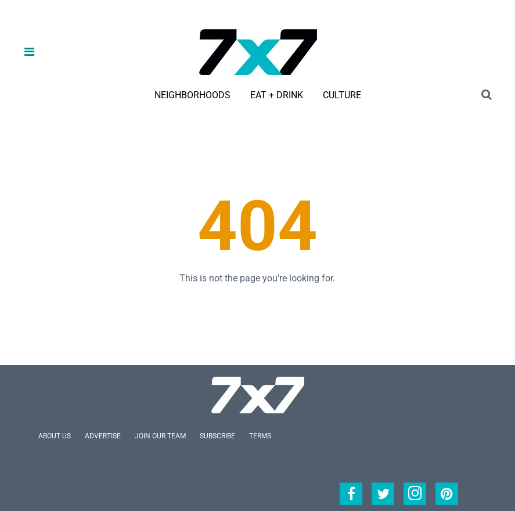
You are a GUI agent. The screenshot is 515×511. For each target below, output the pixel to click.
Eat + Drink (276, 95)
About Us (54, 436)
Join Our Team (160, 436)
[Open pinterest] (446, 494)
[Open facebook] (351, 494)
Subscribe (217, 436)
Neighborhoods (192, 95)
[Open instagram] (415, 494)
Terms (260, 436)
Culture (342, 95)
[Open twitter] (383, 494)
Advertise (103, 436)
